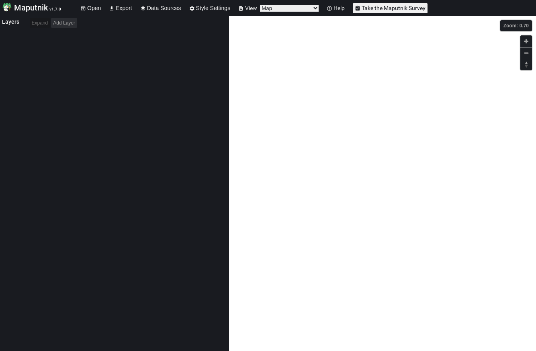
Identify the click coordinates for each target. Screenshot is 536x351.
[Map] (382, 183)
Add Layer (64, 23)
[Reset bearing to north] (526, 64)
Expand (40, 23)
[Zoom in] (526, 41)
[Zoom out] (526, 53)
